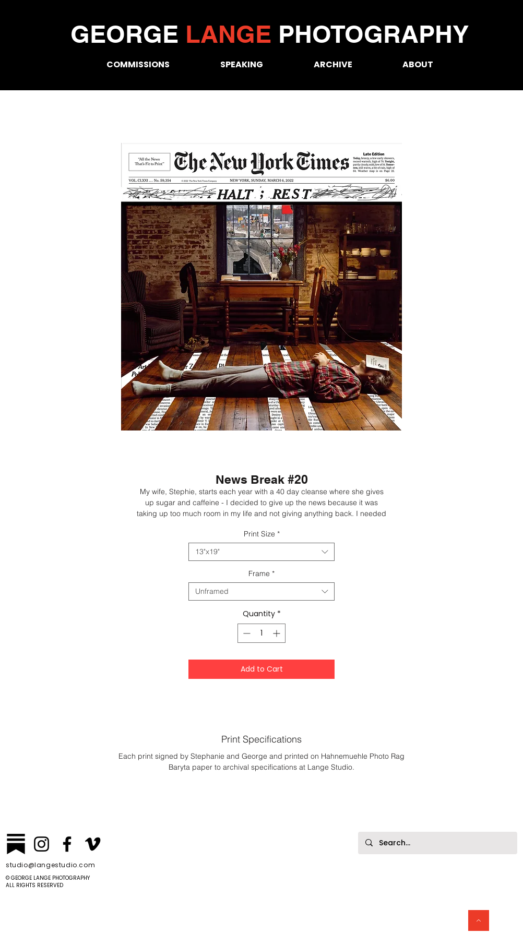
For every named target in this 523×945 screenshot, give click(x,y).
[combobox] (261, 552)
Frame (261, 573)
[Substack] (16, 844)
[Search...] (437, 843)
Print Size (262, 534)
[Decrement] (245, 633)
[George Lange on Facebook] (67, 844)
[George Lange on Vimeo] (92, 844)
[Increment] (277, 633)
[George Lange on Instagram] (41, 844)
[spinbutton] (261, 633)
